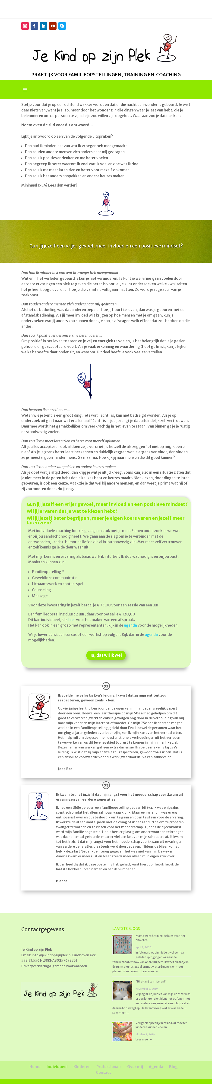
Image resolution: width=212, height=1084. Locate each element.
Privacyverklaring (35, 966)
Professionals (108, 1066)
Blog (173, 1066)
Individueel (57, 1066)
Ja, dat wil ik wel (106, 655)
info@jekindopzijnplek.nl (52, 955)
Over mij (135, 1066)
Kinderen (82, 1066)
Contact (103, 1072)
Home (35, 1066)
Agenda (156, 1066)
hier (71, 619)
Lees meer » (150, 971)
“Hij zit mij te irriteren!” (151, 981)
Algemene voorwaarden (68, 966)
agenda (130, 625)
